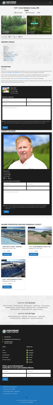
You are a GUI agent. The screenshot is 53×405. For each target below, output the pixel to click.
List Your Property (6, 359)
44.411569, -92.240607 (13, 55)
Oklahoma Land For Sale (15, 309)
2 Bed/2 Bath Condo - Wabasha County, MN (12, 247)
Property (4, 352)
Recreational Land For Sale (15, 318)
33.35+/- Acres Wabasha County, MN (12, 279)
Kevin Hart (12, 56)
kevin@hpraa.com (28, 78)
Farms (11, 52)
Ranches (8, 52)
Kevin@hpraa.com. (17, 72)
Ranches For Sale (41, 316)
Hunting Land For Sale (32, 316)
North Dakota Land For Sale (42, 307)
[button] (26, 397)
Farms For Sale (24, 316)
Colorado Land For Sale (18, 305)
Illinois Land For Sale (28, 305)
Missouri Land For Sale (20, 307)
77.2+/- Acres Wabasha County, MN (40, 246)
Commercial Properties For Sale (14, 316)
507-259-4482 (9, 72)
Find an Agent (5, 357)
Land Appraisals (5, 355)
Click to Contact (10, 60)
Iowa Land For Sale (36, 305)
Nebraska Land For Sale (31, 307)
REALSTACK (31, 402)
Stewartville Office (8, 57)
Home (3, 350)
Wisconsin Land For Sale (38, 309)
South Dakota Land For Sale (26, 309)
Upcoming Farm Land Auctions (37, 318)
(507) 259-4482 (10, 59)
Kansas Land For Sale (45, 305)
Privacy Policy (12, 208)
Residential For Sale (26, 318)
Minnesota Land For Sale (10, 307)
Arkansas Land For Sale (7, 305)
